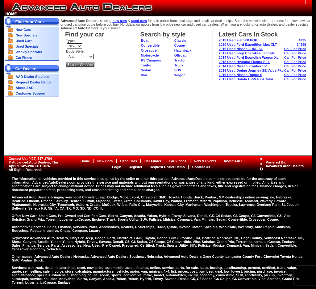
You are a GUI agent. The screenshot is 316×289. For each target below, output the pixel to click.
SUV (177, 70)
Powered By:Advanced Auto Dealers (285, 164)
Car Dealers (26, 68)
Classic (180, 40)
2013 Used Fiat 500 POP (238, 40)
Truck (178, 65)
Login (116, 167)
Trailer (146, 65)
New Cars (23, 30)
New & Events (205, 161)
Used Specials (27, 46)
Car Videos (177, 161)
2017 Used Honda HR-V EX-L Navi (246, 79)
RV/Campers (151, 60)
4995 (302, 40)
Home (85, 161)
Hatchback (183, 50)
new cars (119, 21)
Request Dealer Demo (33, 82)
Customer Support (31, 93)
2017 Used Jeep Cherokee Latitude (247, 53)
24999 (301, 44)
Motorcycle (150, 55)
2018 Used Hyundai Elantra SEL (244, 62)
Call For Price (295, 49)
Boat (144, 40)
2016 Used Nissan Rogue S (240, 75)
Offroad (180, 55)
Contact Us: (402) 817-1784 (30, 158)
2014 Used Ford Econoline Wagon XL (249, 57)
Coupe (179, 45)
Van (144, 75)
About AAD (25, 88)
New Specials (26, 35)
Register (135, 167)
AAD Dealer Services (32, 77)
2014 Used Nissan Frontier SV (243, 66)
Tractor (180, 60)
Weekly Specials (29, 52)
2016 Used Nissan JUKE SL (241, 49)
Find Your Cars (29, 21)
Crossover (149, 50)
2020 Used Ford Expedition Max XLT (248, 44)
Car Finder (24, 57)
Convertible (150, 45)
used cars (139, 21)
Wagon (179, 75)
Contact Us (201, 167)
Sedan (146, 70)
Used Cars (24, 41)
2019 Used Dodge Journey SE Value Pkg (251, 70)
